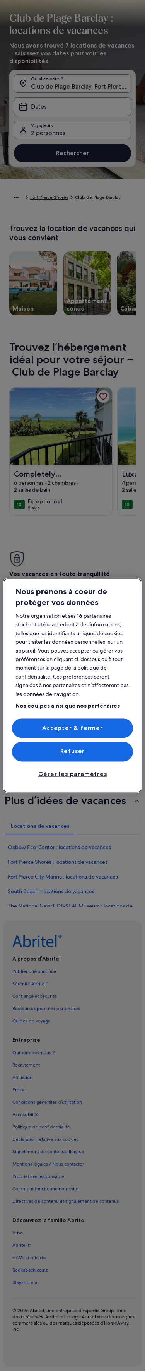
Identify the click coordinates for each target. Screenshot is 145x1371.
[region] (72, 685)
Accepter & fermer (72, 728)
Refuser (72, 751)
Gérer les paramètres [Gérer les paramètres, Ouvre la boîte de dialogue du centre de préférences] (72, 774)
